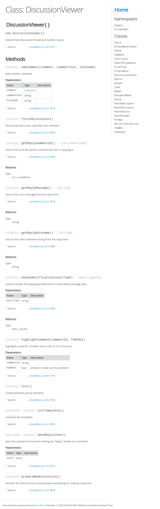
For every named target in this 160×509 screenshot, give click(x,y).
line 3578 (50, 108)
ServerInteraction (126, 123)
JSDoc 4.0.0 (37, 505)
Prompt (118, 119)
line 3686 (50, 246)
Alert (117, 42)
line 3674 (50, 201)
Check (117, 50)
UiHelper (120, 132)
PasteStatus (122, 111)
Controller (121, 58)
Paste (117, 99)
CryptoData (121, 71)
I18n (117, 87)
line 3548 (50, 308)
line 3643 (50, 132)
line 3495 (50, 423)
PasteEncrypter (124, 107)
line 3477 (50, 46)
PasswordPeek (122, 95)
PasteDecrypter (124, 103)
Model (117, 91)
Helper (118, 83)
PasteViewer (122, 115)
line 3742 (50, 399)
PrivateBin (121, 29)
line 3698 (50, 156)
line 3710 (50, 375)
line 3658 (50, 489)
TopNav (118, 128)
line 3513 (50, 465)
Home (121, 9)
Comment (29, 90)
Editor (118, 79)
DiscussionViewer (125, 75)
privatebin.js (36, 46)
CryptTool (120, 67)
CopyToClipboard (125, 63)
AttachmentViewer (125, 46)
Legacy (118, 25)
